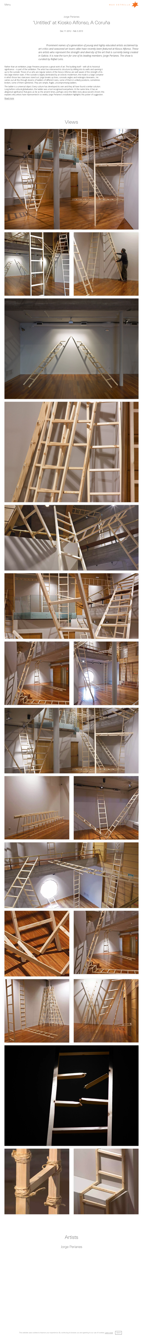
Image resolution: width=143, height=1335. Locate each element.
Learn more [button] (109, 1333)
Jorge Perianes (71, 16)
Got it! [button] (118, 1333)
